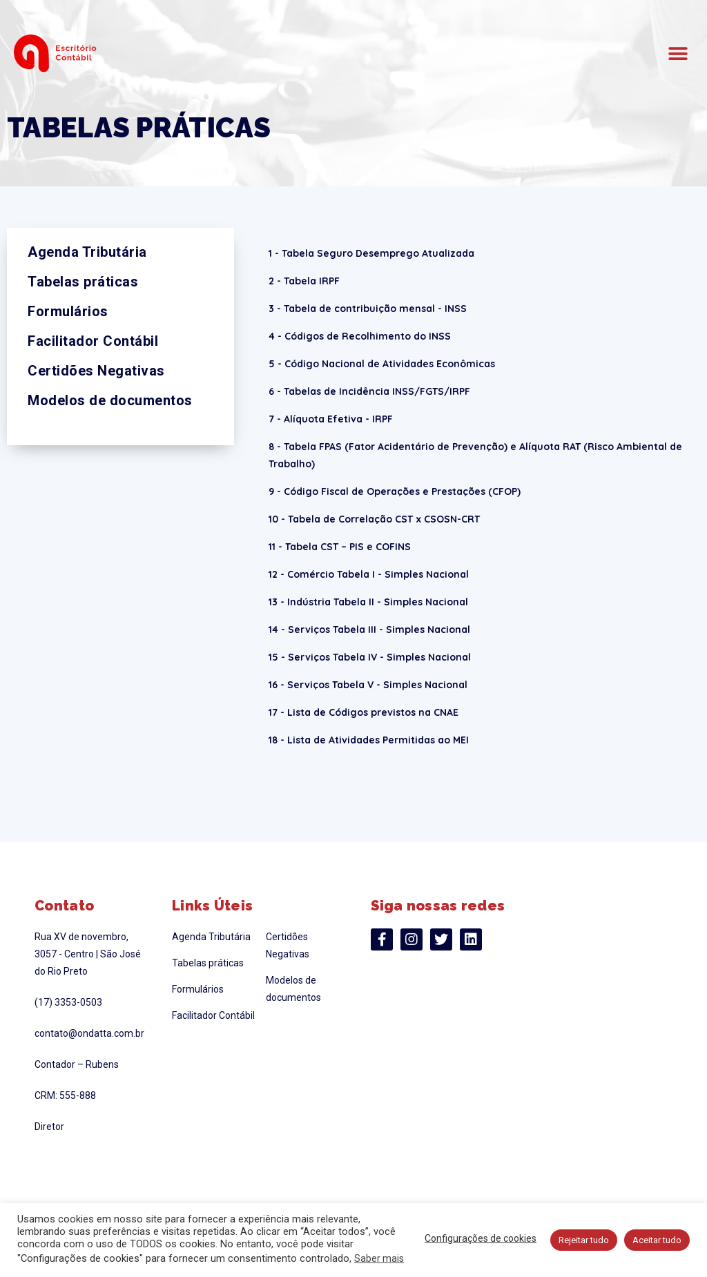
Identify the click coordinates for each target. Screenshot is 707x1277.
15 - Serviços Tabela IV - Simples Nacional (370, 657)
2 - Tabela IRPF (304, 281)
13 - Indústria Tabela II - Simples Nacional (368, 602)
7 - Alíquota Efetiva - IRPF (331, 419)
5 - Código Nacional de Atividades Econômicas (382, 364)
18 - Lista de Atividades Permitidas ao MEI (369, 740)
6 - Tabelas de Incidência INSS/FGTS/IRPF (369, 391)
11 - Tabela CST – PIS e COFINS (340, 546)
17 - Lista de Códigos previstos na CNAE (363, 712)
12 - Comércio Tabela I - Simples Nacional (369, 574)
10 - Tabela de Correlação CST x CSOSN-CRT (374, 519)
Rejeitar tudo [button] (584, 1240)
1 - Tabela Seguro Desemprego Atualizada (371, 253)
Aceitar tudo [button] (656, 1240)
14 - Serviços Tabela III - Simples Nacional (369, 629)
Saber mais (379, 1258)
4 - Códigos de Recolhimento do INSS (360, 336)
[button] (677, 53)
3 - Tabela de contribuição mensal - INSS (368, 308)
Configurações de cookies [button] (480, 1238)
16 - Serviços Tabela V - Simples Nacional (368, 685)
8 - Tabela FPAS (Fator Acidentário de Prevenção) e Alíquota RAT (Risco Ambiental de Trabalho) (475, 455)
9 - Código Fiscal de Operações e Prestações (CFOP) (395, 491)
